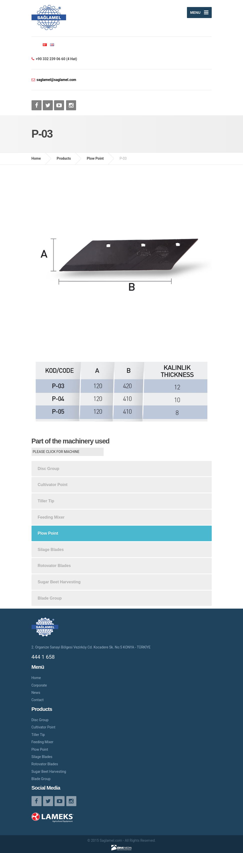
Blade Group (50, 598)
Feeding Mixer (51, 517)
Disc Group (48, 468)
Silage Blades (51, 549)
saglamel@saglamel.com (56, 80)
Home (36, 158)
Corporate (39, 685)
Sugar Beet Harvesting (59, 582)
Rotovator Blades (54, 565)
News (36, 693)
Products (64, 158)
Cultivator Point (53, 485)
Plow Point (95, 158)
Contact (38, 700)
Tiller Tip (46, 501)
